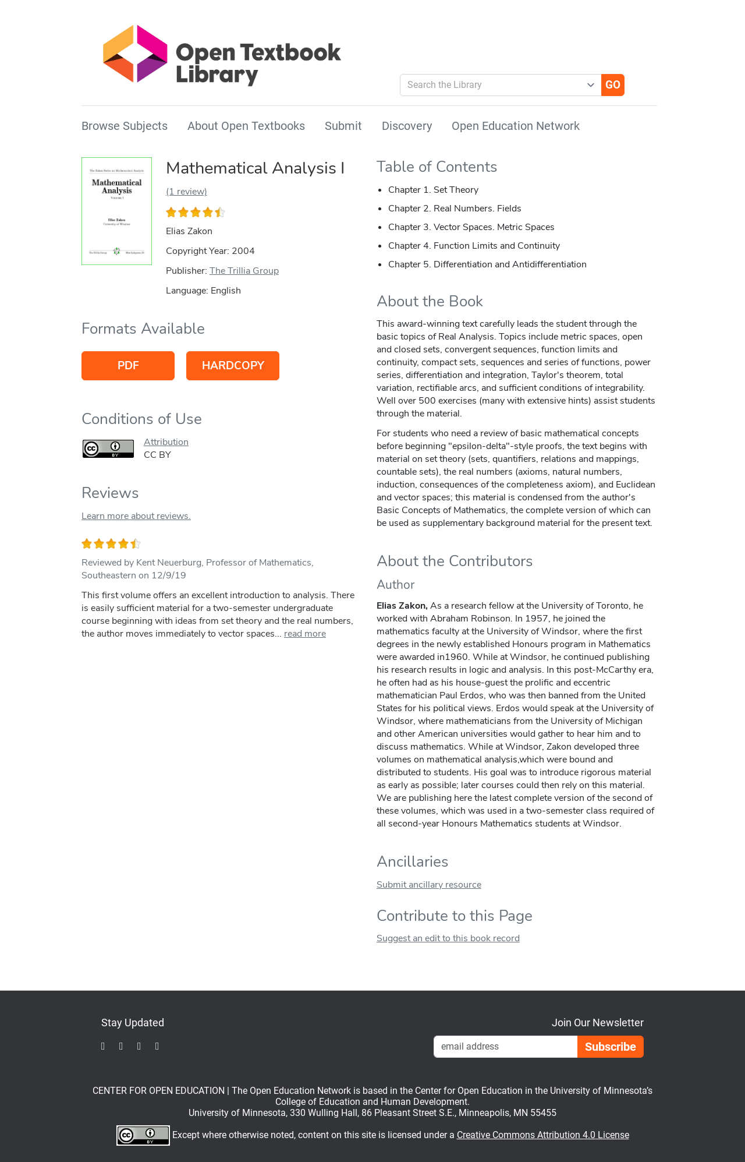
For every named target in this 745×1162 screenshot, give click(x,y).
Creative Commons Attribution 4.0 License (543, 1134)
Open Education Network (516, 126)
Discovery (407, 126)
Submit (343, 126)
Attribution (166, 442)
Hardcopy (233, 365)
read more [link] (305, 633)
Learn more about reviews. (136, 516)
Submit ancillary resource (429, 884)
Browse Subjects (124, 126)
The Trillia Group (244, 270)
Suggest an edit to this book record (448, 938)
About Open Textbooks (246, 126)
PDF (128, 365)
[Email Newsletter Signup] (506, 1047)
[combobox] (496, 85)
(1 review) (186, 191)
